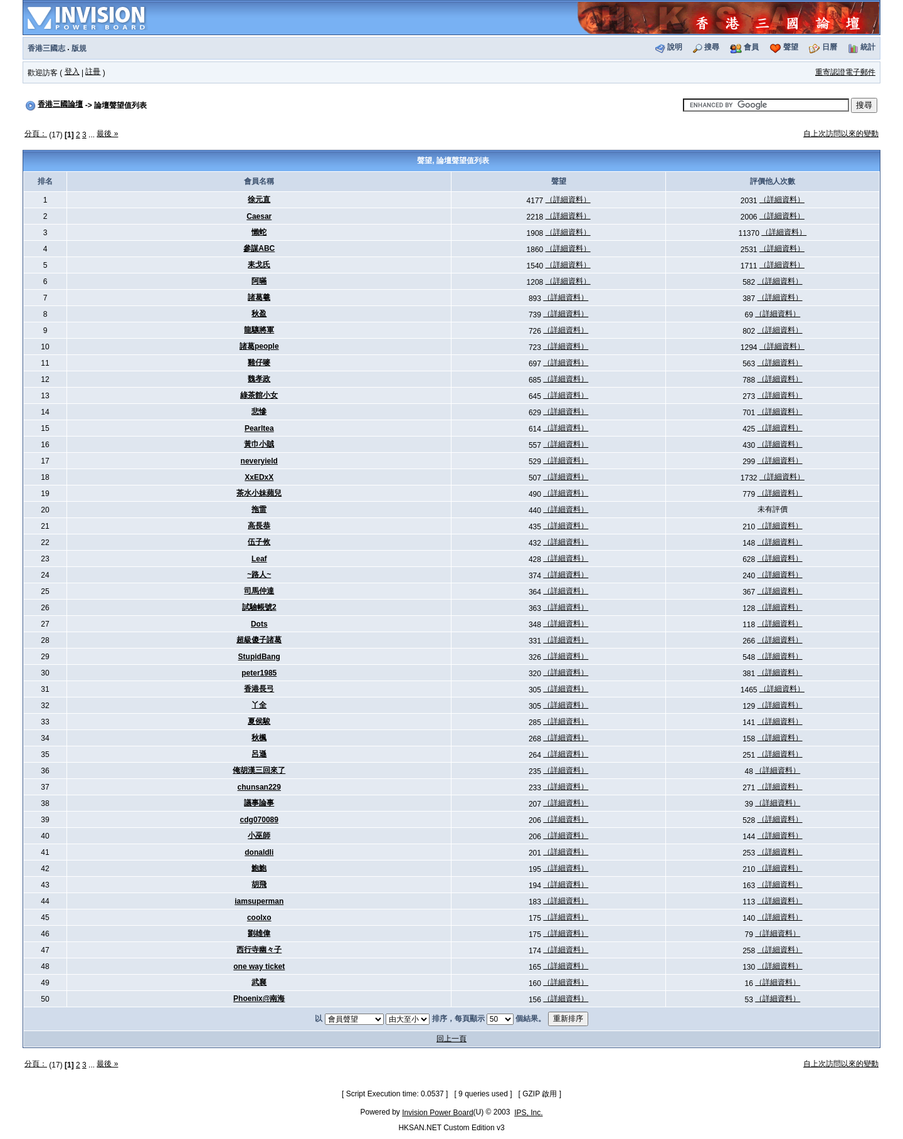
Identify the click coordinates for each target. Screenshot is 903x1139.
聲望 (790, 47)
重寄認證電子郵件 (845, 72)
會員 (751, 47)
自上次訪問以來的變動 (841, 133)
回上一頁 (451, 1038)
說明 (674, 47)
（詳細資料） (568, 199)
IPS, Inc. (528, 1112)
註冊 (92, 71)
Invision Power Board (437, 1112)
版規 (79, 48)
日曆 (829, 47)
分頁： (35, 133)
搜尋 (711, 47)
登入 (72, 71)
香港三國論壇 (60, 104)
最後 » (107, 133)
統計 (867, 47)
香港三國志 (46, 48)
